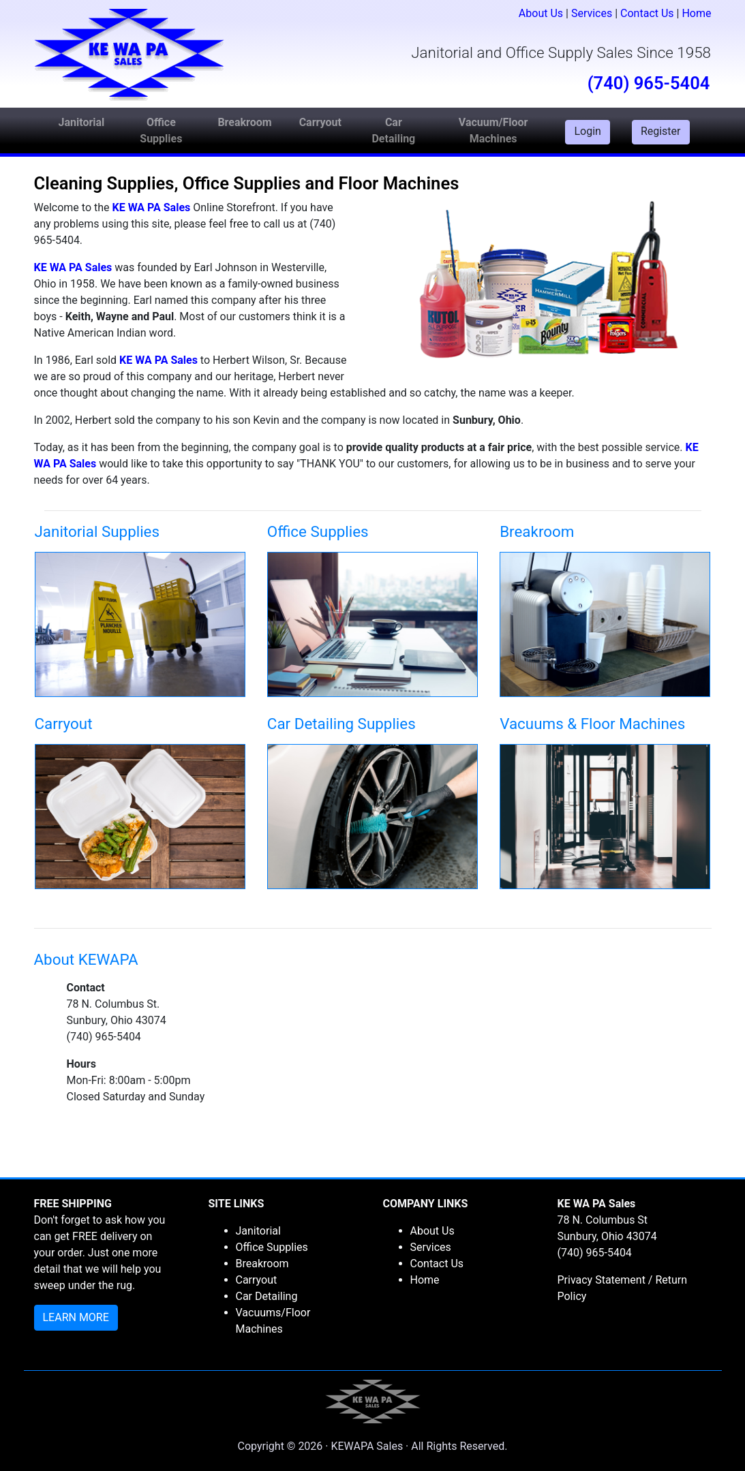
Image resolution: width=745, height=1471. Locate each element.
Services (591, 13)
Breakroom (262, 1263)
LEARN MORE (76, 1317)
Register (661, 131)
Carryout (256, 1279)
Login (587, 131)
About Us (541, 13)
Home (696, 13)
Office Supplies (272, 1247)
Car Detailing (267, 1296)
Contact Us (647, 13)
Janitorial (258, 1230)
